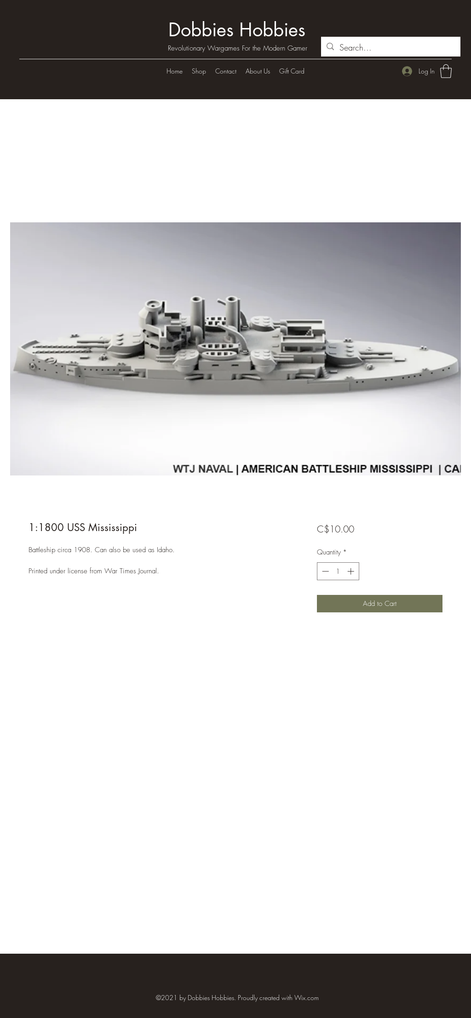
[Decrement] (324, 571)
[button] (446, 71)
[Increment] (351, 571)
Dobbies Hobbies (236, 30)
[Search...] (390, 48)
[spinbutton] (337, 571)
